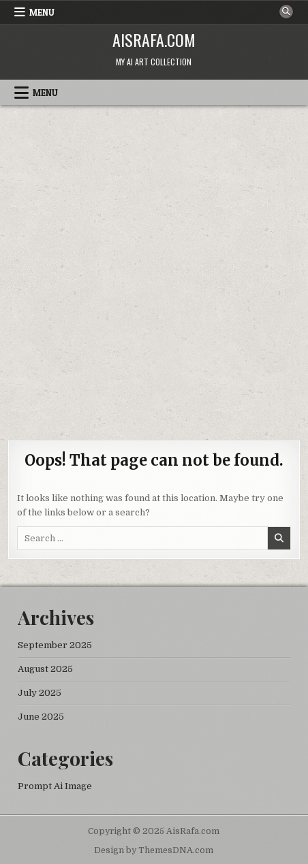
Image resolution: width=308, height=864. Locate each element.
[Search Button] (286, 11)
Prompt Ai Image (55, 786)
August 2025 (45, 669)
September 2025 (55, 645)
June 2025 (41, 716)
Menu (42, 12)
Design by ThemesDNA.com (153, 850)
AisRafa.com (154, 39)
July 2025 (39, 693)
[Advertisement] (154, 265)
